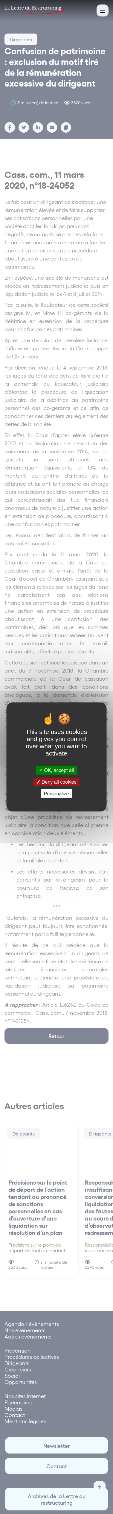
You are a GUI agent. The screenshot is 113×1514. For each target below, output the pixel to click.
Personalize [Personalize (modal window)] (56, 793)
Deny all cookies (56, 782)
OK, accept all (56, 770)
